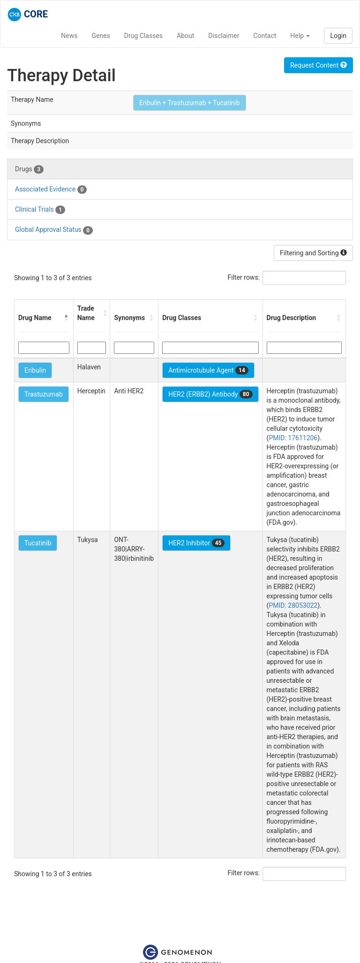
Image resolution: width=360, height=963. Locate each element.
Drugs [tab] (29, 169)
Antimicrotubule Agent (208, 370)
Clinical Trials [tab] (40, 210)
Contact (264, 35)
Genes (101, 35)
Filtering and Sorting (313, 253)
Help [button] (300, 35)
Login (338, 35)
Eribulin (35, 370)
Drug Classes (143, 35)
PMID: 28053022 (293, 605)
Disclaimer (223, 35)
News (69, 35)
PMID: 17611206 (293, 438)
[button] (66, 317)
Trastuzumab (43, 394)
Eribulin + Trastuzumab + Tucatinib (189, 103)
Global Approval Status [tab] (54, 230)
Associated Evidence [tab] (51, 189)
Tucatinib (37, 543)
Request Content (318, 65)
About (185, 35)
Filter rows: (244, 277)
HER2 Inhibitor (196, 543)
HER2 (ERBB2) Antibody (210, 394)
